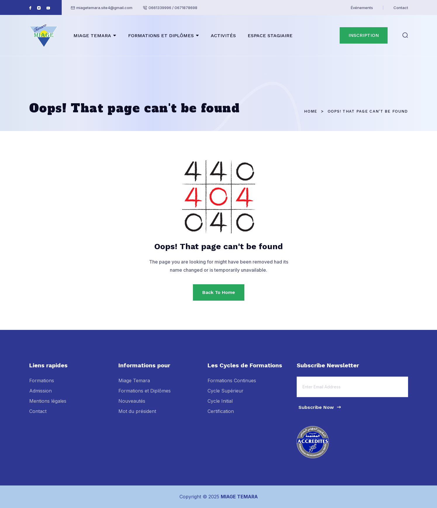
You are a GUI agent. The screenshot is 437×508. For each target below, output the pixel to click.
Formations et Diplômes (144, 394)
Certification (221, 415)
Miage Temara (134, 384)
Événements (362, 7)
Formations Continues (232, 384)
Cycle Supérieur (225, 394)
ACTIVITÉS (223, 35)
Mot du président (137, 415)
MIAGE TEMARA (92, 35)
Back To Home (218, 292)
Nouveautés (131, 405)
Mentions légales (47, 405)
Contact (400, 7)
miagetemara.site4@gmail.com (104, 7)
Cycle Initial (220, 405)
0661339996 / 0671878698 (172, 7)
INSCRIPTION (363, 35)
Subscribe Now (320, 411)
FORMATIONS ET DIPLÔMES (161, 35)
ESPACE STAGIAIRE (270, 35)
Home (310, 111)
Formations (41, 384)
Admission (40, 394)
